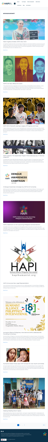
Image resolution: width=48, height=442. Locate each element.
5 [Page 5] (24, 425)
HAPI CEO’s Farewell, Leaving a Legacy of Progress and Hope (20, 126)
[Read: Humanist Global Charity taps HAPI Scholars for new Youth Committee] (17, 354)
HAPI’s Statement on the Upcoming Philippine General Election (21, 224)
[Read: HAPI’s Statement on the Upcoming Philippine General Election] (24, 211)
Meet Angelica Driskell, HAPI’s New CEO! (14, 41)
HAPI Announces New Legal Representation (16, 283)
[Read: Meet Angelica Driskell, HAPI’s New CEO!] (24, 29)
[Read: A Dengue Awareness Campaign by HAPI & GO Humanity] (15, 178)
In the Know (42, 1)
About (18, 2)
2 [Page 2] (20, 425)
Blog (18, 5)
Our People (23, 1)
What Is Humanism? (29, 1)
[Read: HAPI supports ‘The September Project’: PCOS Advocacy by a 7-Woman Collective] (24, 146)
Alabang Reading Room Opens (12, 411)
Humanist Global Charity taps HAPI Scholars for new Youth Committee (23, 363)
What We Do (36, 1)
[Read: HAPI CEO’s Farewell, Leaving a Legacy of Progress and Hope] (24, 110)
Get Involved (22, 5)
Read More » (5, 50)
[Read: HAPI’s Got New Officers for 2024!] (24, 68)
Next (44, 425)
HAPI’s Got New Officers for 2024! (12, 83)
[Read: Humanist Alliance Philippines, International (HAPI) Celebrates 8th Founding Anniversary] (24, 313)
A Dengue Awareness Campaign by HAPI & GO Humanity (19, 187)
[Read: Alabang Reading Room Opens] (24, 393)
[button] (14, 3)
